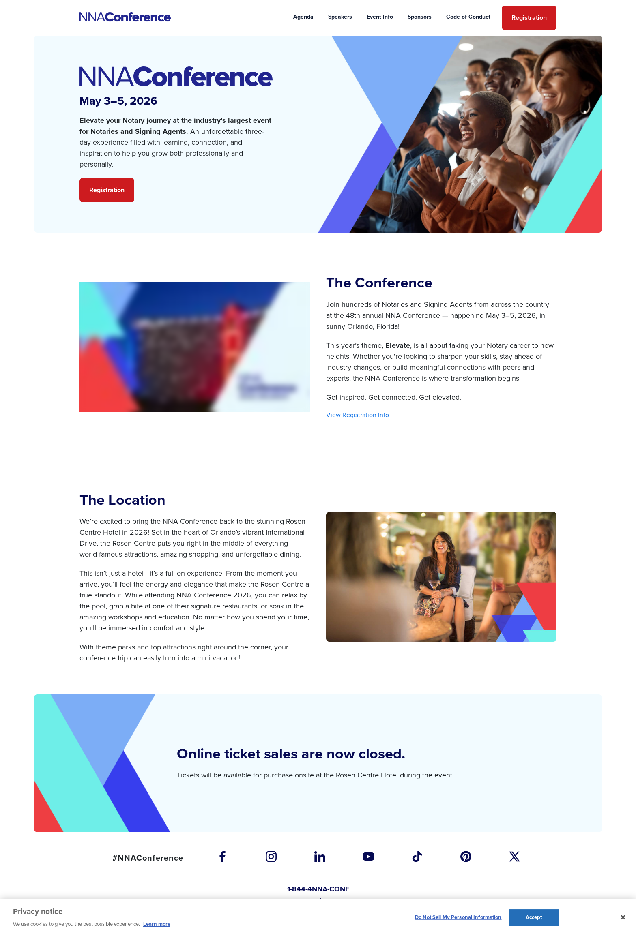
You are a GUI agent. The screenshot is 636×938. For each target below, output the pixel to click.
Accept (534, 917)
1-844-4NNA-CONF (318, 888)
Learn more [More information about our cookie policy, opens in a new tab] (156, 924)
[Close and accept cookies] (623, 917)
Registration (107, 190)
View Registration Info (357, 415)
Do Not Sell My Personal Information (458, 917)
